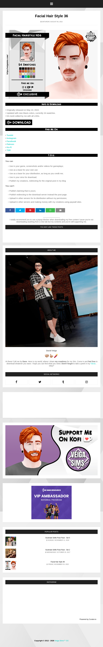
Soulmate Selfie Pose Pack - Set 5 (57, 538)
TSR (9, 150)
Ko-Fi (9, 147)
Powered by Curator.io (88, 619)
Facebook (11, 141)
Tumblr (10, 135)
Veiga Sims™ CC (62, 641)
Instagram (11, 138)
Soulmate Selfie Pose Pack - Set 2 (57, 550)
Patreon (10, 144)
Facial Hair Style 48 (58, 562)
